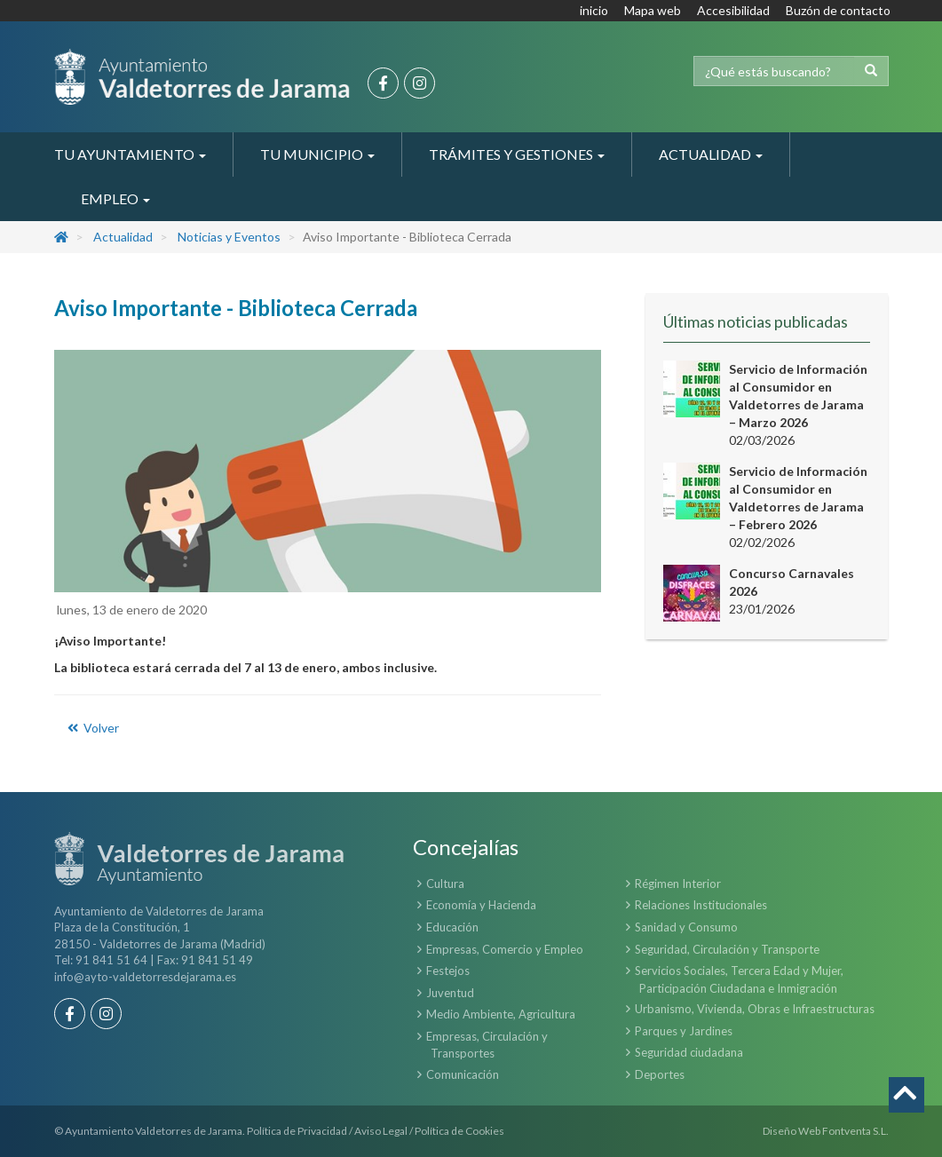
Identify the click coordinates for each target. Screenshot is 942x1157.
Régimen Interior (678, 883)
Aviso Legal (381, 1130)
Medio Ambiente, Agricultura (500, 1014)
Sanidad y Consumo (686, 927)
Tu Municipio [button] (317, 154)
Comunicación (462, 1074)
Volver (93, 727)
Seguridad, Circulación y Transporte (727, 949)
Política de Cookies (459, 1130)
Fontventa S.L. (855, 1130)
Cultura (445, 883)
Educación (452, 927)
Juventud (450, 993)
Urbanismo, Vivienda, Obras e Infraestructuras (755, 1009)
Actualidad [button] (711, 154)
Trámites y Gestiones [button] (517, 154)
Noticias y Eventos (229, 236)
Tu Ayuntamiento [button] (130, 154)
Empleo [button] (115, 198)
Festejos (448, 970)
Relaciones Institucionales (701, 905)
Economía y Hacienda (481, 905)
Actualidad (123, 236)
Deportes (660, 1074)
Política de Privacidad (297, 1130)
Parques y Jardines (683, 1031)
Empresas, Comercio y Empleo (504, 949)
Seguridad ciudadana (689, 1052)
